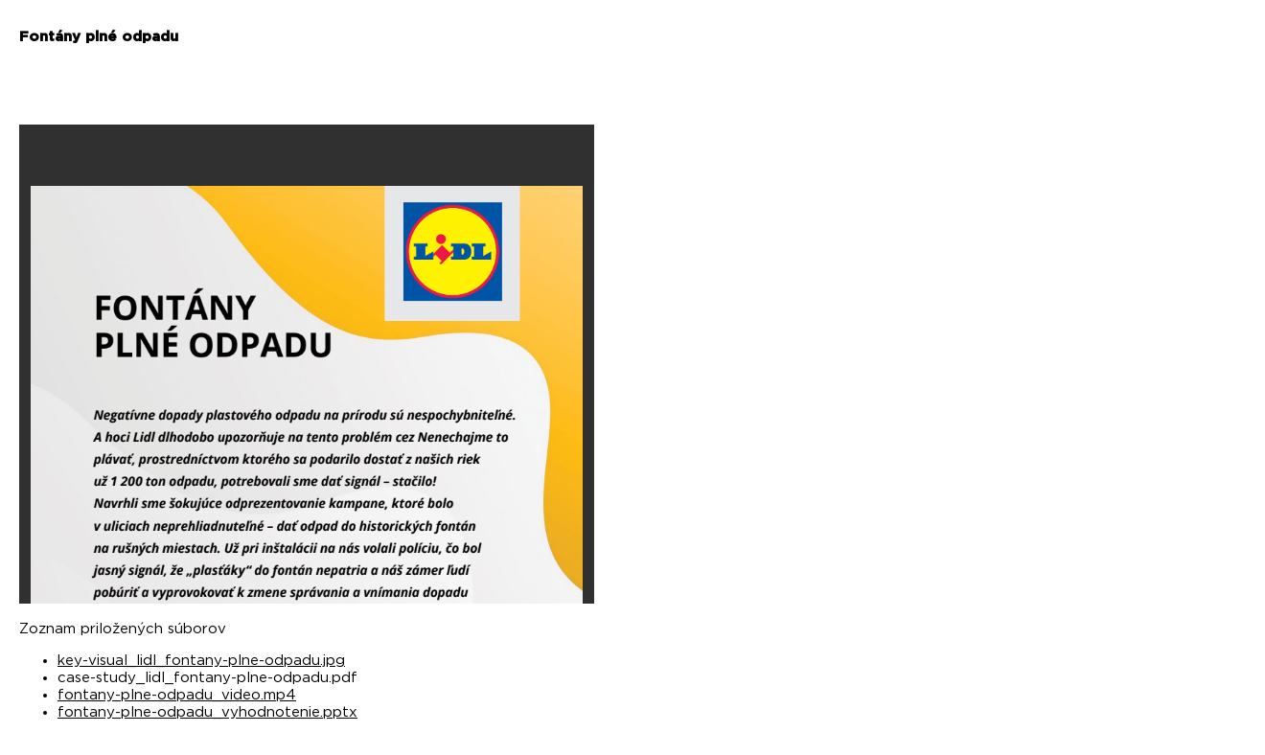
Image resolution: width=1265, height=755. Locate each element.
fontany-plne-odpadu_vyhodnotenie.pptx (207, 712)
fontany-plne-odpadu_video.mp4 (177, 695)
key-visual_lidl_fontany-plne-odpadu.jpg (201, 660)
